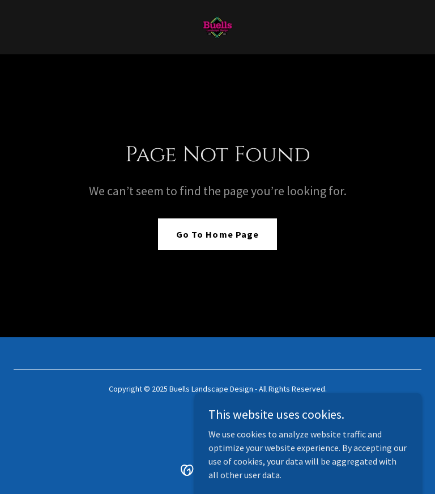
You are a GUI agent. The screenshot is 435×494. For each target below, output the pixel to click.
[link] (217, 27)
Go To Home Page (217, 234)
